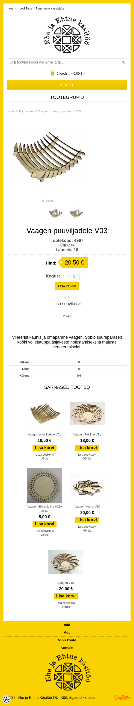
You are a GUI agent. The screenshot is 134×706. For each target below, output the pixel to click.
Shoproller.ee (122, 697)
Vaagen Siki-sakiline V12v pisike (44, 508)
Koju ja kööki (26, 111)
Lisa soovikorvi (66, 303)
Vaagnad (43, 111)
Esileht (11, 111)
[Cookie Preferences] (6, 699)
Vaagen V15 (66, 582)
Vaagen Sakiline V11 (87, 434)
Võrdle (67, 316)
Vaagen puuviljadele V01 (44, 434)
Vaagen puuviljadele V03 (67, 111)
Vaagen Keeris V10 (87, 506)
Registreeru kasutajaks (50, 8)
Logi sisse (26, 8)
